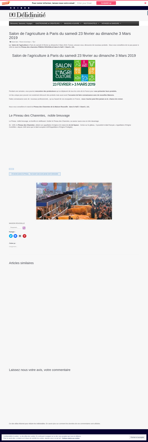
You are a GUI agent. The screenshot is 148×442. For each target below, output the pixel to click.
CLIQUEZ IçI (106, 3)
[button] (74, 3)
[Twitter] (14, 8)
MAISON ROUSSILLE (17, 223)
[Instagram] (18, 8)
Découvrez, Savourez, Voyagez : (21, 23)
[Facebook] (11, 8)
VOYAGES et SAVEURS (110, 23)
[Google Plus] (21, 8)
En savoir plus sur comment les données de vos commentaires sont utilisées (73, 424)
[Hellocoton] (29, 8)
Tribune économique (25, 42)
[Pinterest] (25, 8)
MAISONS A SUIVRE (71, 23)
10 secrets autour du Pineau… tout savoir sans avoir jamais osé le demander (34, 174)
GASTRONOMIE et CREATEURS (48, 23)
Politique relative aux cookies (71, 438)
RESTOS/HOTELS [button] (90, 23)
